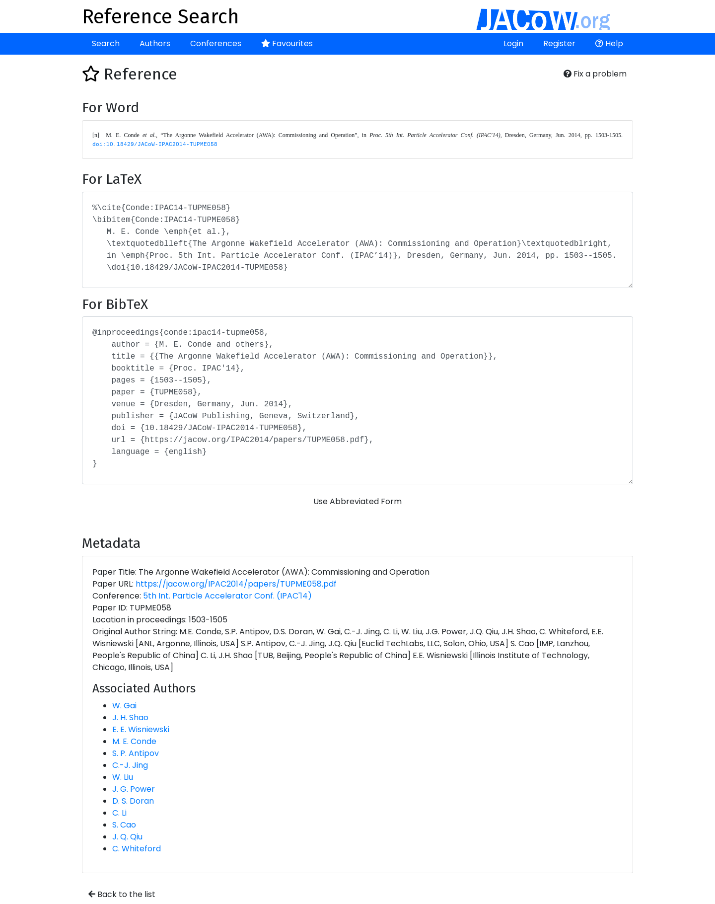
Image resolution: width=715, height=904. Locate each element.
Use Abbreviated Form (357, 501)
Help (609, 43)
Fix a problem (595, 73)
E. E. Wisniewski (140, 729)
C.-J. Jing (130, 765)
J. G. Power (133, 789)
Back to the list (121, 894)
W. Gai (124, 705)
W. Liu (122, 777)
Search (106, 43)
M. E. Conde (134, 741)
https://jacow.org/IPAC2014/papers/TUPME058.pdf (236, 584)
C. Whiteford (136, 848)
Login (513, 43)
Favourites (287, 43)
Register (559, 43)
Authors (155, 43)
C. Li (119, 813)
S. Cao (124, 824)
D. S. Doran (133, 801)
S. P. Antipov (135, 753)
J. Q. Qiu (127, 836)
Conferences (215, 43)
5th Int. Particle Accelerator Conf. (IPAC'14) (227, 596)
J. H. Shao (130, 717)
